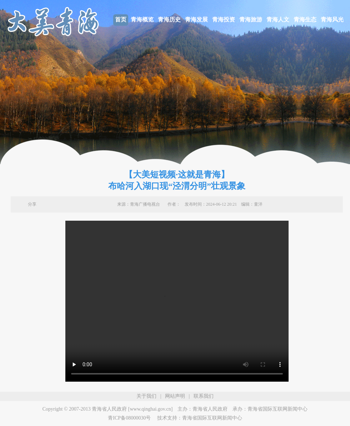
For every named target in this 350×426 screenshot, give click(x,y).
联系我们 (204, 396)
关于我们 (146, 396)
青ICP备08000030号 (129, 418)
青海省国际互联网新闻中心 (278, 409)
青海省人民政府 (210, 409)
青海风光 (332, 19)
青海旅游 (250, 19)
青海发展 (196, 19)
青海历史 (169, 19)
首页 (120, 19)
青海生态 (305, 19)
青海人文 (277, 19)
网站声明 (175, 396)
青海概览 (142, 19)
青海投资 (223, 19)
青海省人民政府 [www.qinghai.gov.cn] (132, 409)
